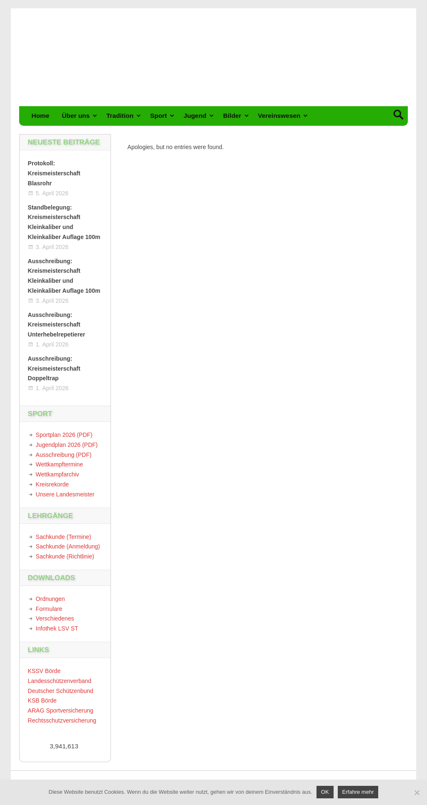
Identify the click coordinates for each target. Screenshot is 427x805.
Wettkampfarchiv (57, 474)
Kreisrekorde (52, 484)
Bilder (232, 115)
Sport (158, 115)
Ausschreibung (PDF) (64, 454)
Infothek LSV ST (57, 628)
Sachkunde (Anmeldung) (68, 546)
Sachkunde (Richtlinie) (65, 556)
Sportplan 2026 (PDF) (64, 434)
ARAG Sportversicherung (60, 710)
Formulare (49, 609)
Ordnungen (50, 599)
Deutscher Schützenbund (60, 691)
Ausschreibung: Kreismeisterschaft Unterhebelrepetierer (56, 325)
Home (41, 115)
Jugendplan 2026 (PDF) (67, 444)
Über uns (76, 115)
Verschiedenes (55, 618)
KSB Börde (42, 700)
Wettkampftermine (59, 464)
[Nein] (416, 792)
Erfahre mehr (358, 792)
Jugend (194, 115)
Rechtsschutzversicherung (62, 720)
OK (325, 792)
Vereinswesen (279, 115)
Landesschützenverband (60, 681)
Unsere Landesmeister (65, 494)
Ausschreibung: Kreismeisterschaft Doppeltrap (54, 368)
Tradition (119, 115)
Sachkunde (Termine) (63, 536)
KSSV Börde (44, 671)
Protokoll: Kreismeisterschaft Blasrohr (54, 173)
